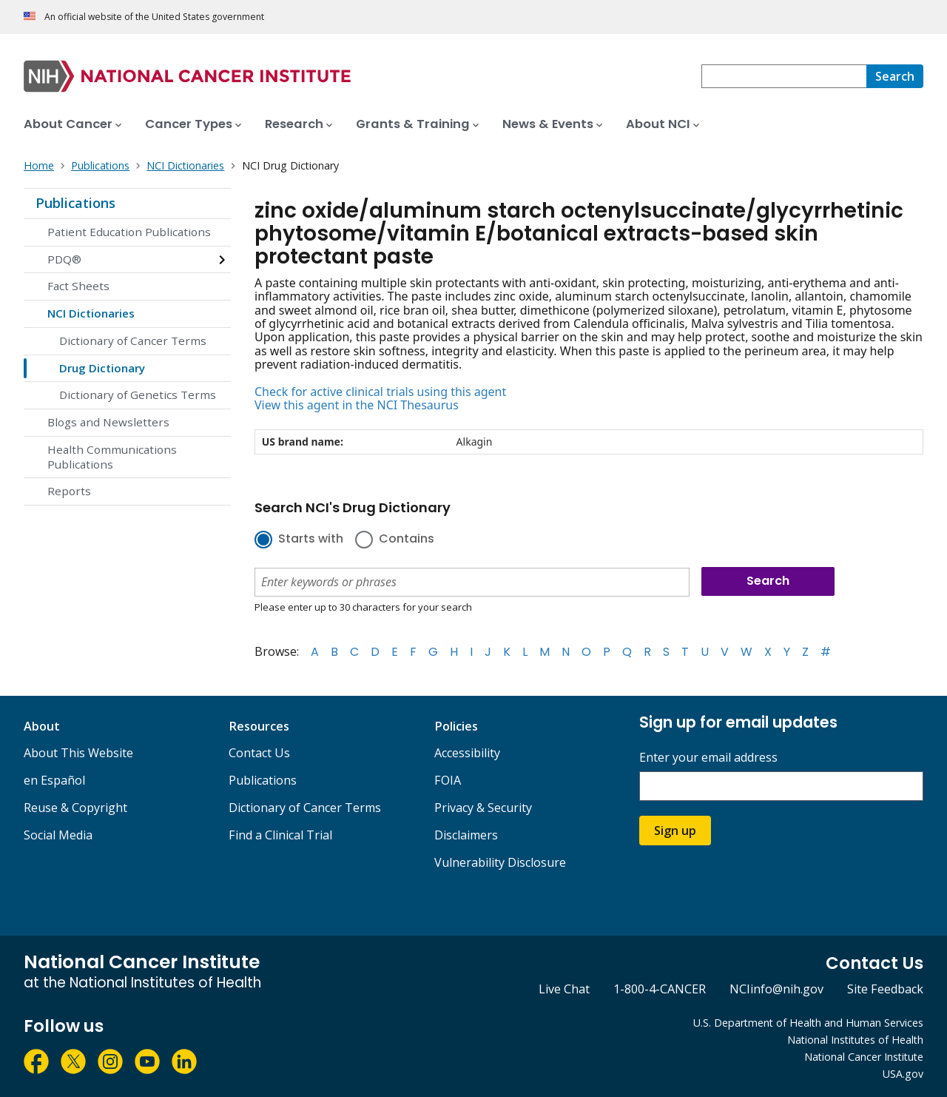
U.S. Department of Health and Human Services (808, 1023)
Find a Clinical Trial (280, 835)
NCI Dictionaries (91, 313)
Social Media (58, 835)
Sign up (675, 830)
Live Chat (564, 989)
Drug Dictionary (102, 367)
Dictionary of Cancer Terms (132, 340)
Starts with (310, 539)
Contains (406, 539)
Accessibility (467, 753)
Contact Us (259, 753)
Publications (75, 203)
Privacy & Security (483, 807)
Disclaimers (466, 835)
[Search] (894, 76)
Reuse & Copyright (75, 807)
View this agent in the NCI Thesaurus (357, 405)
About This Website (78, 753)
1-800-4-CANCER (659, 989)
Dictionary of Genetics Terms (137, 394)
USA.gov (903, 1074)
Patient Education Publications (129, 231)
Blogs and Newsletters (108, 422)
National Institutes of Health (855, 1040)
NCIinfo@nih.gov (776, 989)
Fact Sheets (78, 285)
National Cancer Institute (863, 1057)
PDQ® (64, 259)
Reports (69, 490)
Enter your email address (708, 757)
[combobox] (783, 76)
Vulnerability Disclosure (500, 862)
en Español (54, 780)
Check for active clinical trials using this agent (380, 391)
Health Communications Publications (112, 457)
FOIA (447, 780)
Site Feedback (885, 989)
